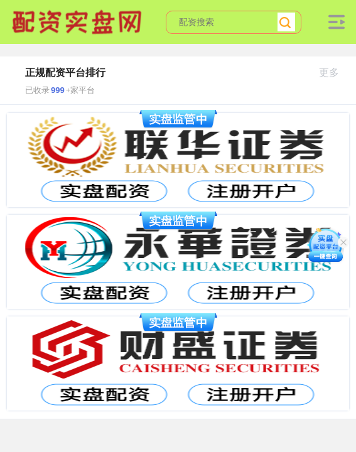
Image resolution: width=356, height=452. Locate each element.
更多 (334, 72)
